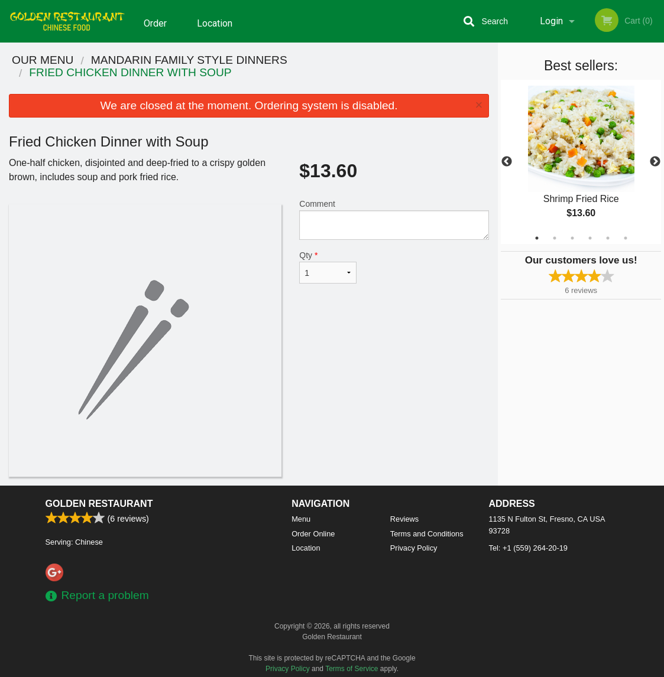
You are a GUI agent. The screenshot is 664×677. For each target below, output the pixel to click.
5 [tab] (608, 238)
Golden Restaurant (99, 504)
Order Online (157, 29)
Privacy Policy (414, 547)
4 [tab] (590, 238)
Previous (507, 162)
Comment (394, 219)
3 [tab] (572, 238)
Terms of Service (351, 669)
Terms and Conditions (427, 533)
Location (214, 21)
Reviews (404, 519)
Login (551, 21)
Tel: (528, 547)
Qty (327, 267)
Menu (300, 519)
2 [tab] (555, 238)
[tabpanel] (581, 162)
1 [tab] (537, 238)
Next (655, 162)
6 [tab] (625, 238)
